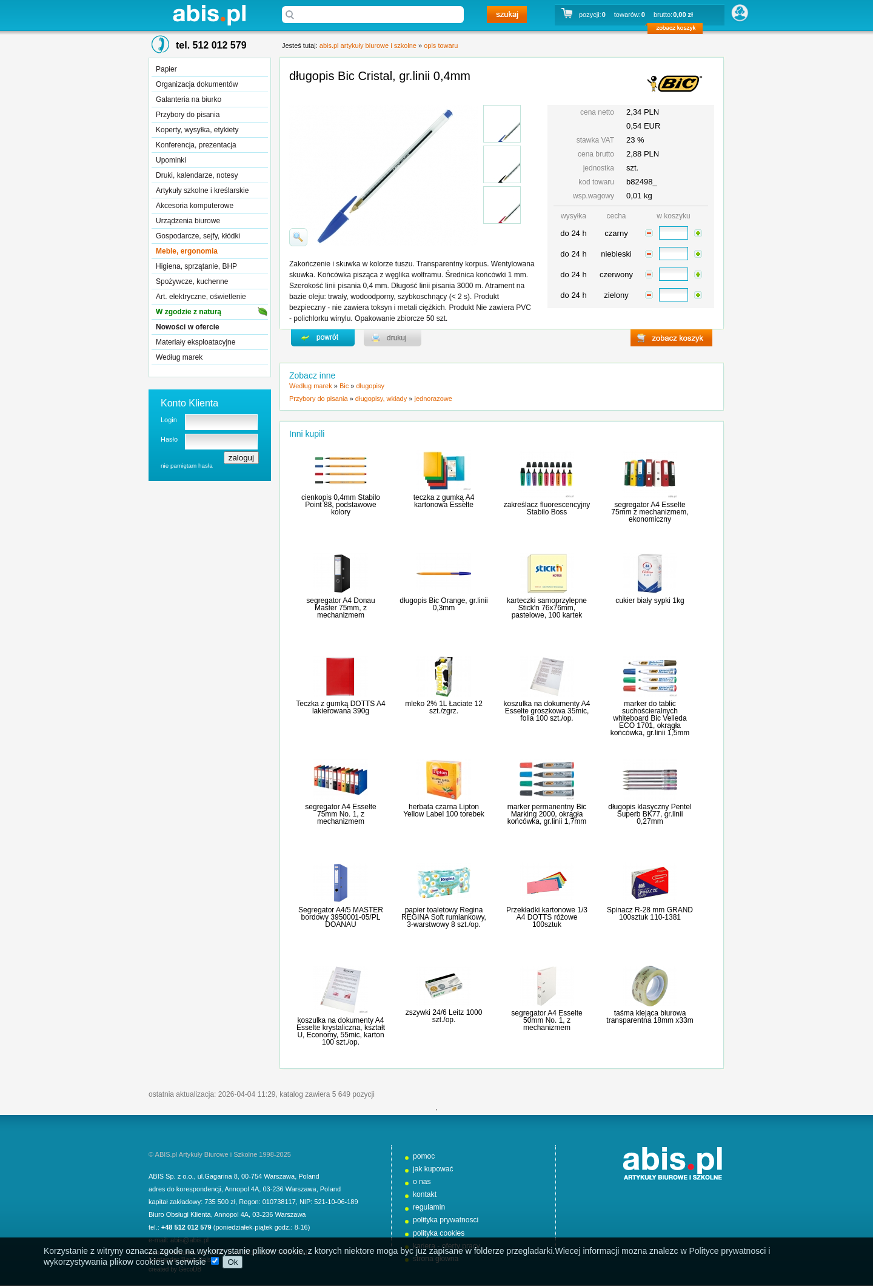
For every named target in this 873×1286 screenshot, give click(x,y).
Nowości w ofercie (187, 327)
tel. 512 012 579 (211, 45)
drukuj (392, 337)
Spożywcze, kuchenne (192, 281)
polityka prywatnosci (445, 1220)
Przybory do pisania (187, 114)
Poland (308, 1176)
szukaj (507, 14)
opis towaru (441, 45)
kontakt (424, 1194)
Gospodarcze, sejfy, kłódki (198, 236)
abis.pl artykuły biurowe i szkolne (209, 14)
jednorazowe (433, 398)
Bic (344, 385)
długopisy (370, 385)
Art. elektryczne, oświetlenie (201, 296)
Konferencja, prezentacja (196, 145)
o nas (422, 1181)
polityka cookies (438, 1233)
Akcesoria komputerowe (194, 205)
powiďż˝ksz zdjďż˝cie (298, 237)
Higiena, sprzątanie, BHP (196, 266)
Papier (166, 69)
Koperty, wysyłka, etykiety (197, 130)
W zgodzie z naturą (188, 312)
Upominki (171, 160)
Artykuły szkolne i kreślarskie (202, 190)
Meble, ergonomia (187, 251)
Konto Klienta (189, 403)
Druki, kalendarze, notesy (197, 175)
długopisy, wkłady (381, 398)
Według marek (179, 357)
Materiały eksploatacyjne (195, 342)
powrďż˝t (323, 337)
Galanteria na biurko (188, 99)
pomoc (424, 1156)
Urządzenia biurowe (188, 221)
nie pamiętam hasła (187, 465)
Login (169, 419)
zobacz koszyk (678, 30)
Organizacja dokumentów (197, 84)
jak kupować (433, 1169)
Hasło (169, 439)
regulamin (429, 1207)
